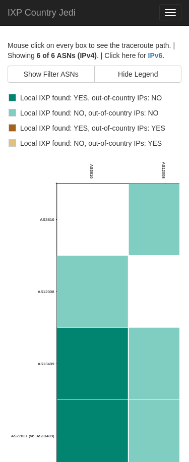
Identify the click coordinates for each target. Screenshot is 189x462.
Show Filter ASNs (51, 74)
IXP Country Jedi (42, 13)
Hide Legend (138, 74)
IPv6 (155, 55)
